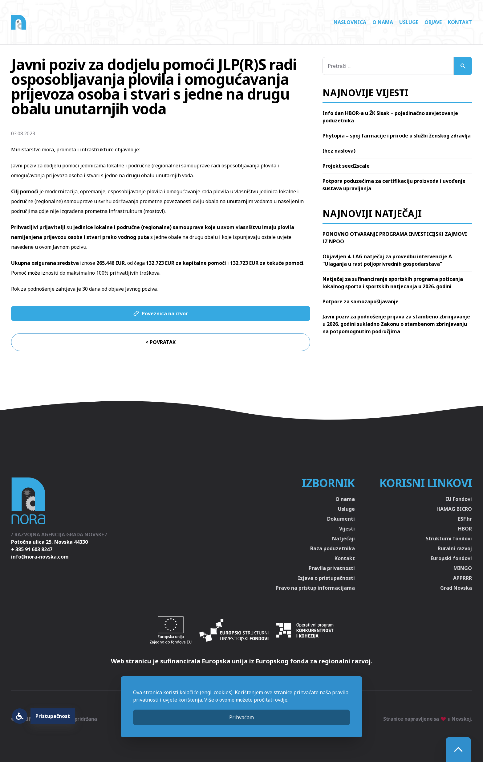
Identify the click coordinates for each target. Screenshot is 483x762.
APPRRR (462, 578)
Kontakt (460, 22)
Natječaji (343, 538)
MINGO (462, 568)
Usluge (408, 22)
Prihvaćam (241, 717)
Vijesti (347, 528)
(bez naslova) (339, 150)
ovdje (281, 699)
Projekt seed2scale (346, 165)
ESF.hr (465, 518)
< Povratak (160, 342)
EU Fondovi (458, 499)
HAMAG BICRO (454, 509)
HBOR (465, 528)
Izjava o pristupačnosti (326, 578)
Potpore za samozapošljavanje (361, 301)
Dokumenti (341, 518)
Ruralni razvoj (455, 548)
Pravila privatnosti (332, 568)
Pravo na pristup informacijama (315, 587)
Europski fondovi (451, 558)
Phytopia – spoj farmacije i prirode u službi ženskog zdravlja (397, 135)
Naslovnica (350, 22)
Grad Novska (456, 587)
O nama (382, 22)
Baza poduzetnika (332, 548)
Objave (433, 22)
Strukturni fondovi (449, 538)
